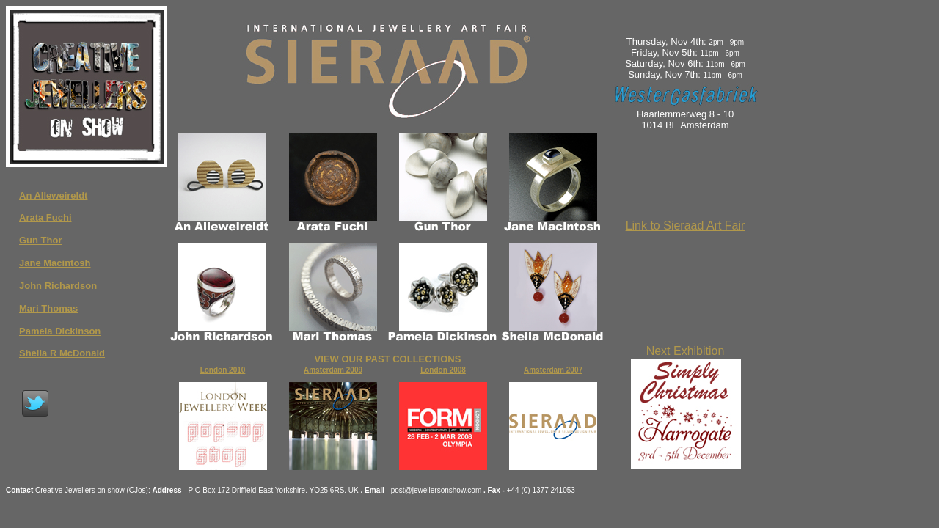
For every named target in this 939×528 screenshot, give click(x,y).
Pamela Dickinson (60, 331)
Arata (32, 217)
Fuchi (59, 217)
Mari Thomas (48, 308)
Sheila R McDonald (62, 353)
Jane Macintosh (55, 262)
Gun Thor (40, 240)
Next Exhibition (685, 351)
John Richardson (58, 285)
